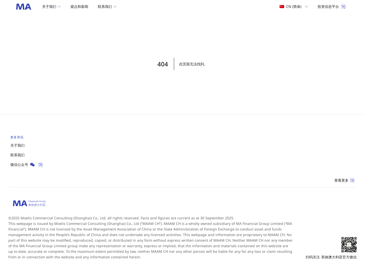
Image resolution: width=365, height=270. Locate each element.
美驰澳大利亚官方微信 (339, 257)
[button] (51, 7)
